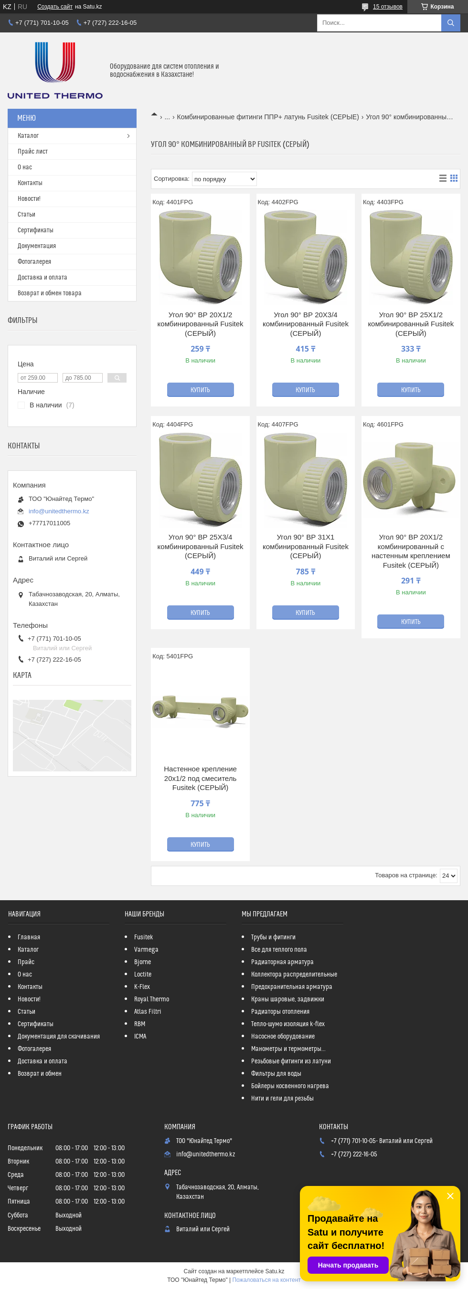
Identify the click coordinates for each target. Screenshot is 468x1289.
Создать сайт (55, 6)
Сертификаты (35, 230)
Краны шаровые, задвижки (287, 999)
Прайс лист (33, 152)
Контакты (30, 183)
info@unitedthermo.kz (59, 511)
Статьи (26, 214)
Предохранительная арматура (291, 987)
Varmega (146, 950)
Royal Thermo (151, 999)
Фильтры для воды (276, 1074)
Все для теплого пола (279, 950)
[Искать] (450, 22)
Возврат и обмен (40, 1074)
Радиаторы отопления (280, 1012)
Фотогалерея (34, 262)
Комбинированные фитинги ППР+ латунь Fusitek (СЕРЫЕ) (268, 117)
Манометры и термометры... (288, 1049)
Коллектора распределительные (294, 974)
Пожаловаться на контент (266, 1280)
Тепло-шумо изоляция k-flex (288, 1024)
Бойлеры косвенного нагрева (290, 1086)
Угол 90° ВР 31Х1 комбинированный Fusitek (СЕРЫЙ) (306, 546)
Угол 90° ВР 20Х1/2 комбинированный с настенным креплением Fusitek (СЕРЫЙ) (411, 551)
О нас (25, 167)
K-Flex (142, 987)
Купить (200, 390)
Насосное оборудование (283, 1036)
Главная (29, 937)
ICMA (140, 1036)
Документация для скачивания (59, 1036)
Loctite (142, 974)
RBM (139, 1024)
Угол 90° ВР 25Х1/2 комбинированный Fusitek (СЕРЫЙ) (411, 324)
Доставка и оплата (42, 277)
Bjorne (142, 962)
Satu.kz (274, 1271)
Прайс (26, 962)
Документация (37, 246)
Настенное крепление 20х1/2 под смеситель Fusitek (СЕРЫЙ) (200, 778)
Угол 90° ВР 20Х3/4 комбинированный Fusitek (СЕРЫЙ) (306, 324)
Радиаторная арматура (282, 962)
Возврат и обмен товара (50, 293)
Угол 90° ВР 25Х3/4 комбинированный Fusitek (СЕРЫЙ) (201, 546)
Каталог (28, 136)
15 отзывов (388, 6)
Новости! (29, 199)
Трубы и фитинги (273, 937)
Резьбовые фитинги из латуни (291, 1061)
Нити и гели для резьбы (282, 1098)
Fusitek (143, 937)
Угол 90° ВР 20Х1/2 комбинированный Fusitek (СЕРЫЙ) (201, 324)
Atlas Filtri (147, 1012)
